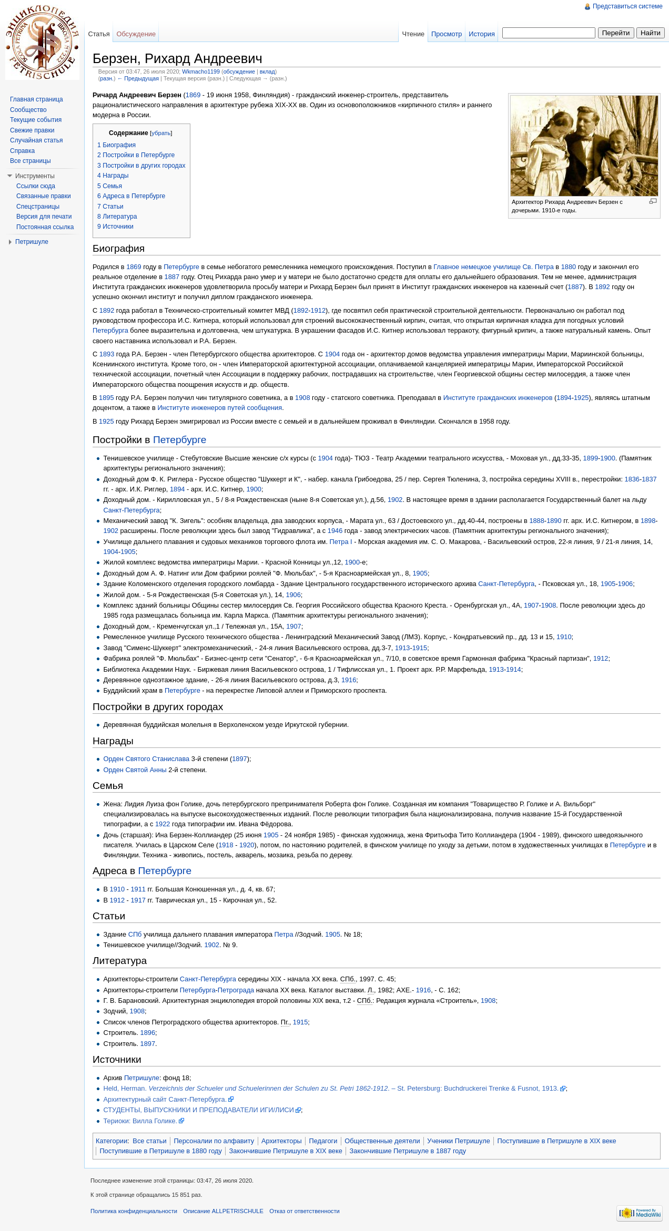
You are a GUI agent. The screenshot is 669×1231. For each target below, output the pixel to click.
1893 (106, 354)
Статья (98, 34)
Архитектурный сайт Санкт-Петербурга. (165, 1099)
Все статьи (149, 1141)
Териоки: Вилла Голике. (140, 1121)
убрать (160, 133)
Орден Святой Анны (134, 770)
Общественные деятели (382, 1141)
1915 (419, 648)
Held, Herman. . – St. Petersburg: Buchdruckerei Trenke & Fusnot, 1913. (331, 1088)
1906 (625, 584)
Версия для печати (44, 216)
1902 (395, 500)
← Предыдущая (138, 78)
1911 (137, 889)
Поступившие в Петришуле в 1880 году (160, 1151)
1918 (225, 845)
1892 (602, 287)
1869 (193, 95)
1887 (172, 277)
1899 (590, 458)
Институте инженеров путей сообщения (219, 408)
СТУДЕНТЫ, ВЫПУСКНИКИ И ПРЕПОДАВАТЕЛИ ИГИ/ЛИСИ (198, 1110)
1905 (127, 552)
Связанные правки (43, 196)
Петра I (341, 542)
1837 (649, 479)
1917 (137, 900)
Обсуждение (136, 34)
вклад (267, 71)
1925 (581, 398)
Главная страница (36, 99)
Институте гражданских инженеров (498, 398)
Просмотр (446, 34)
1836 (632, 479)
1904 (332, 354)
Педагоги (323, 1141)
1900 (607, 458)
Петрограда (236, 990)
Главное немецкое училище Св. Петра (493, 267)
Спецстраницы (37, 206)
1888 (536, 521)
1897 (239, 759)
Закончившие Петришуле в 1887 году (408, 1151)
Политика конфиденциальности (133, 1211)
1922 (162, 824)
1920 (246, 845)
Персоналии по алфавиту (214, 1141)
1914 (513, 669)
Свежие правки (32, 130)
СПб (135, 934)
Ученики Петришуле (458, 1141)
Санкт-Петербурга (131, 510)
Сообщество (28, 110)
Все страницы (30, 161)
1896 (147, 1033)
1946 (335, 531)
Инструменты (35, 176)
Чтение (413, 34)
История (482, 34)
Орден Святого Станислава (146, 759)
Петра (284, 934)
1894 (563, 398)
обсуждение (239, 71)
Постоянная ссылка (45, 227)
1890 (553, 521)
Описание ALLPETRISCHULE (223, 1211)
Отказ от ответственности (304, 1211)
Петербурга (110, 330)
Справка (22, 151)
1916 (348, 680)
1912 (318, 310)
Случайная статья (36, 140)
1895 (106, 398)
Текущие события (36, 120)
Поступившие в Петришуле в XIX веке (557, 1141)
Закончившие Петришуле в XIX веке (285, 1151)
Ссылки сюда (35, 186)
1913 (402, 648)
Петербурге (181, 267)
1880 (568, 267)
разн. (107, 78)
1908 (302, 398)
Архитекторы (281, 1141)
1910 (563, 637)
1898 (648, 521)
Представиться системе (628, 6)
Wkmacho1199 (201, 71)
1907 (531, 605)
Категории (111, 1141)
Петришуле (141, 1078)
